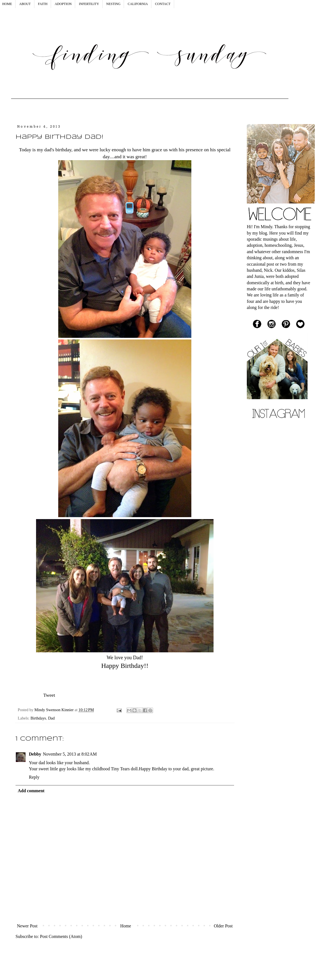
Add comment (31, 790)
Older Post (223, 926)
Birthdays (38, 718)
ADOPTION (63, 4)
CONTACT (163, 4)
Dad (51, 718)
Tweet (49, 695)
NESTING (113, 4)
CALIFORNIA (138, 4)
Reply (34, 777)
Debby (35, 754)
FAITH (42, 4)
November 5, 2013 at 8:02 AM (70, 754)
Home (125, 926)
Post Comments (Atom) (61, 936)
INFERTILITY (89, 4)
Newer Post (27, 926)
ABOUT (25, 4)
